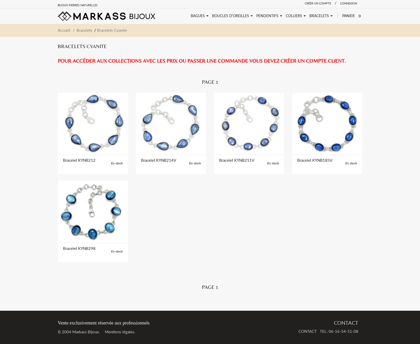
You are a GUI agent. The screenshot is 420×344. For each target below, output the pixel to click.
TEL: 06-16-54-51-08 (339, 331)
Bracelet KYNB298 (79, 248)
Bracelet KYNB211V (236, 160)
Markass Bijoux (85, 331)
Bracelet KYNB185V (314, 160)
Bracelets (84, 30)
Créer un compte (318, 3)
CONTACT (346, 323)
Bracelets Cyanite (112, 30)
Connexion (348, 3)
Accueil (64, 30)
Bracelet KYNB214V (158, 160)
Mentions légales (119, 331)
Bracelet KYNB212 (79, 160)
